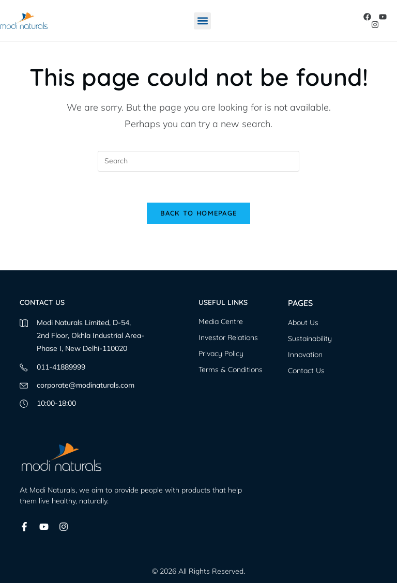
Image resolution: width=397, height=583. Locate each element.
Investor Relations (228, 337)
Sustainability (310, 338)
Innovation (305, 354)
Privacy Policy (220, 353)
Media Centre (220, 321)
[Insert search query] (198, 161)
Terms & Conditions (230, 369)
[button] (202, 20)
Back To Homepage (198, 213)
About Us (303, 322)
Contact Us (306, 370)
